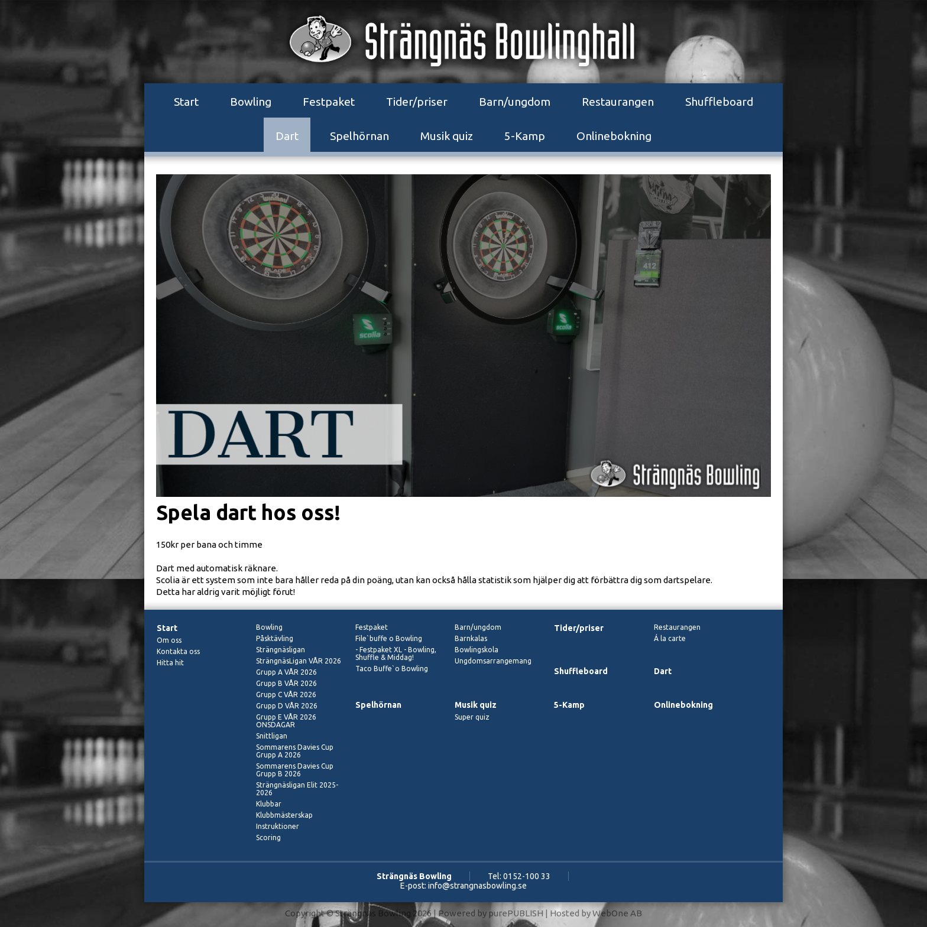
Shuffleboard (719, 101)
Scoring (268, 837)
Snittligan (271, 736)
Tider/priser (417, 101)
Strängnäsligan (280, 649)
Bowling (250, 101)
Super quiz (472, 717)
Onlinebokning (614, 135)
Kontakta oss (178, 651)
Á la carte (670, 638)
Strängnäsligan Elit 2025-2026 (297, 788)
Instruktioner (277, 826)
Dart (287, 135)
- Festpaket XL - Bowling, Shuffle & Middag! (395, 653)
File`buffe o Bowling (388, 638)
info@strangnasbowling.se (477, 885)
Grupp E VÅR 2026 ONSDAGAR (286, 720)
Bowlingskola (476, 649)
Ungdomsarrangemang (493, 661)
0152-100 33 (526, 876)
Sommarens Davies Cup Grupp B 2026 (294, 770)
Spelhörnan (359, 135)
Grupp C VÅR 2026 (286, 694)
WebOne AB (617, 913)
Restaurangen (618, 101)
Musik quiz (446, 135)
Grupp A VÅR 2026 (286, 672)
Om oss (169, 640)
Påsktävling (274, 638)
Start (186, 101)
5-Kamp (524, 135)
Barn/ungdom (514, 101)
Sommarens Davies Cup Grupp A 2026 (294, 751)
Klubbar (268, 804)
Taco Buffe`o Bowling (391, 668)
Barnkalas (471, 638)
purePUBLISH (515, 913)
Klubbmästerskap (284, 815)
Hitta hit (170, 662)
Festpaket (329, 101)
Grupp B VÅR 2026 (286, 683)
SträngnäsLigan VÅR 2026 (298, 661)
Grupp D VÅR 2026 (286, 706)
